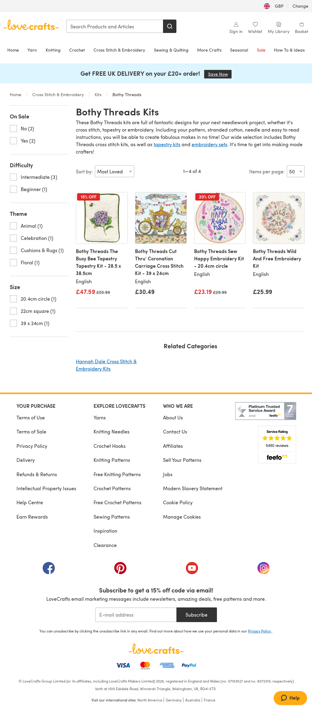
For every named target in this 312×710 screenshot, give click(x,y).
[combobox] (115, 26)
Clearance (105, 545)
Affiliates (173, 446)
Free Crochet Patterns (117, 502)
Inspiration (105, 530)
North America (149, 699)
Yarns (100, 417)
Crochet (77, 50)
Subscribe (196, 614)
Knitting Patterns (112, 460)
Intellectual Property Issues (46, 488)
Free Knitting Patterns (117, 474)
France (209, 699)
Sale (261, 50)
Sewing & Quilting (171, 50)
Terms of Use (30, 417)
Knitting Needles (111, 431)
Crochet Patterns (112, 488)
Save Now (220, 74)
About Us (173, 417)
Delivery (25, 460)
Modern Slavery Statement (192, 488)
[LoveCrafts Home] (156, 648)
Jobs (167, 474)
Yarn (32, 50)
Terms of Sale (31, 431)
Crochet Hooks (110, 446)
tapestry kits (167, 144)
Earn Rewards (32, 516)
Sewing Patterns (112, 516)
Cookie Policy (178, 502)
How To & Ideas (289, 50)
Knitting (53, 50)
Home (13, 50)
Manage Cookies (182, 516)
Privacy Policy (31, 446)
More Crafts (209, 50)
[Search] (169, 26)
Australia (192, 699)
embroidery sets (209, 144)
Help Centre (29, 502)
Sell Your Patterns (182, 460)
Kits (98, 94)
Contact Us (175, 431)
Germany (174, 699)
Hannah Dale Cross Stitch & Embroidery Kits (106, 365)
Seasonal (239, 50)
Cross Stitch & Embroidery (119, 50)
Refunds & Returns (36, 474)
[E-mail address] (135, 614)
